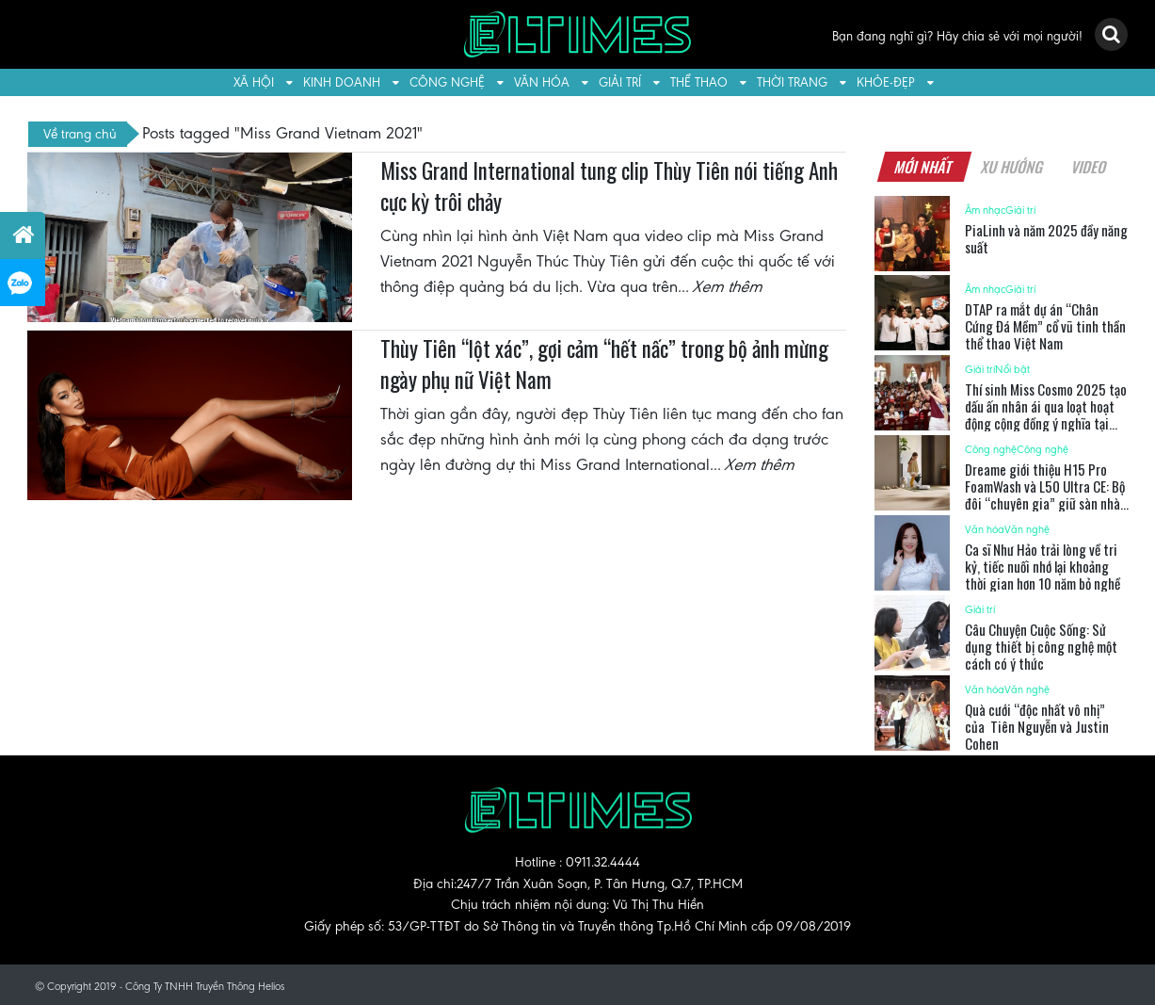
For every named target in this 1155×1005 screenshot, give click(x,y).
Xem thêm (728, 286)
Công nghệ (447, 82)
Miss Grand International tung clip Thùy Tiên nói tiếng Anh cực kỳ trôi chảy (609, 186)
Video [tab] (1089, 166)
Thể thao (699, 82)
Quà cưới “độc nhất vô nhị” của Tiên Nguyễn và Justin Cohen (1037, 726)
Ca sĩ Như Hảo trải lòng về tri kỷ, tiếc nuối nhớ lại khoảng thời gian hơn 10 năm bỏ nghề (1042, 566)
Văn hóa (541, 82)
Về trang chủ (80, 133)
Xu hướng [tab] (1013, 166)
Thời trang (792, 82)
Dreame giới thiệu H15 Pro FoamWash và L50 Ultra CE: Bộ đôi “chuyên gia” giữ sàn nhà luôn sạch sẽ (1045, 494)
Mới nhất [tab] (924, 166)
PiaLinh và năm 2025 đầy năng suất (1046, 238)
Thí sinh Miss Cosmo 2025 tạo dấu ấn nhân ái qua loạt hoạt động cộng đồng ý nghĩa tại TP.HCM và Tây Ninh (1046, 414)
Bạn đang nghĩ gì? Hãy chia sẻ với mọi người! (957, 36)
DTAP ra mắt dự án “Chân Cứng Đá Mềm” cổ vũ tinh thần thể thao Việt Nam (1045, 326)
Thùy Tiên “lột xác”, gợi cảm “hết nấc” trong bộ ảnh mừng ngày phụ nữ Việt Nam (604, 364)
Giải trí (620, 82)
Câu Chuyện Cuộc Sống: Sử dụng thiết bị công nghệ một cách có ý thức (1041, 646)
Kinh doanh (341, 82)
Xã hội (253, 82)
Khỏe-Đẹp (886, 82)
